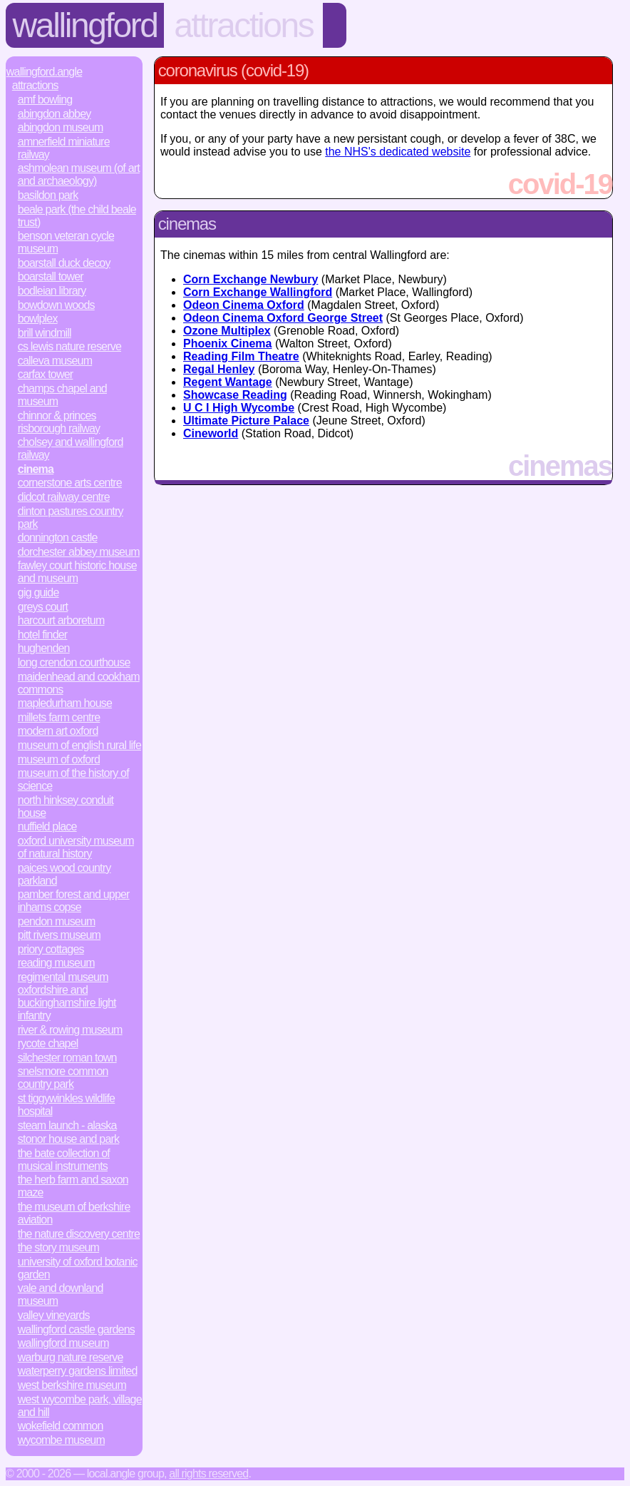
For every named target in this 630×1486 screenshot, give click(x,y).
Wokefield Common (60, 1426)
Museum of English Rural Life (79, 745)
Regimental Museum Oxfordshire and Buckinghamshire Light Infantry (67, 996)
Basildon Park (48, 195)
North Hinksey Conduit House (65, 806)
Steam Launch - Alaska (67, 1125)
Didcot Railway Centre (64, 497)
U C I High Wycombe (238, 408)
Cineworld (210, 433)
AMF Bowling (45, 99)
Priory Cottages (51, 949)
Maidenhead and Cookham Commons (79, 683)
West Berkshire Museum (72, 1385)
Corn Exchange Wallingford (257, 292)
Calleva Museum (55, 361)
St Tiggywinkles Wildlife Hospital (66, 1104)
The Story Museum (58, 1247)
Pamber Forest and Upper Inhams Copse (74, 900)
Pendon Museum (56, 921)
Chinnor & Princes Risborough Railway (59, 421)
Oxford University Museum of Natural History (76, 847)
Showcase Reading (235, 395)
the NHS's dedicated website (397, 152)
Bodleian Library (52, 291)
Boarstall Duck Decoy (64, 263)
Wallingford (85, 25)
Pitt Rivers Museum (59, 935)
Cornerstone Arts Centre (70, 483)
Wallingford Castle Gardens (76, 1329)
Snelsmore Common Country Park (63, 1077)
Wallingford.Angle (44, 72)
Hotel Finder (43, 635)
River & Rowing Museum (70, 1030)
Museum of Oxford (59, 759)
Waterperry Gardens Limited (78, 1371)
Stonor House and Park (68, 1139)
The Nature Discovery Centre (79, 1234)
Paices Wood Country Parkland (64, 874)
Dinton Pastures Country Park (70, 517)
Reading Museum (56, 963)
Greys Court (43, 607)
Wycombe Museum (61, 1440)
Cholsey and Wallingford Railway (70, 448)
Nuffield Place (47, 826)
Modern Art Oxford (58, 731)
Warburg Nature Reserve (70, 1357)
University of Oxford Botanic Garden (78, 1268)
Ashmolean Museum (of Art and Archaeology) (79, 174)
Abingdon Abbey (54, 114)
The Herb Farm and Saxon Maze (73, 1186)
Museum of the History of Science (73, 779)
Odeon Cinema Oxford (243, 305)
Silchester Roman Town (67, 1058)
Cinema (35, 469)
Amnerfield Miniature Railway (64, 148)
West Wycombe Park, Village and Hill (80, 1405)
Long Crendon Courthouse (74, 662)
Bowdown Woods (56, 305)
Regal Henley (218, 369)
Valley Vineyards (54, 1315)
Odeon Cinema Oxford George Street (283, 318)
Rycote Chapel (48, 1043)
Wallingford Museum (63, 1343)
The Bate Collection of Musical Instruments (64, 1159)
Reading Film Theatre (241, 356)
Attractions (243, 25)
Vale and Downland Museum (60, 1294)
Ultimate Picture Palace (246, 420)
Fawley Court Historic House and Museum (77, 571)
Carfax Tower (45, 374)
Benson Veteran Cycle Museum (66, 242)
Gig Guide (38, 592)
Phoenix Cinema (227, 343)
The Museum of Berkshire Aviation (74, 1213)
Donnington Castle (58, 537)
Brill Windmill (44, 333)
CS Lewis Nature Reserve (69, 346)
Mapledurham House (65, 703)
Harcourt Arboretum (61, 620)
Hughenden (44, 648)
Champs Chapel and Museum (62, 394)
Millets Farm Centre (59, 717)
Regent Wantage (227, 382)
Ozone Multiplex (227, 331)
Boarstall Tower (50, 276)
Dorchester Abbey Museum (79, 552)
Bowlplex (38, 318)
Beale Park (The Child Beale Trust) (77, 215)
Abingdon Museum (60, 127)
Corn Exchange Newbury (250, 279)
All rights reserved (208, 1473)
